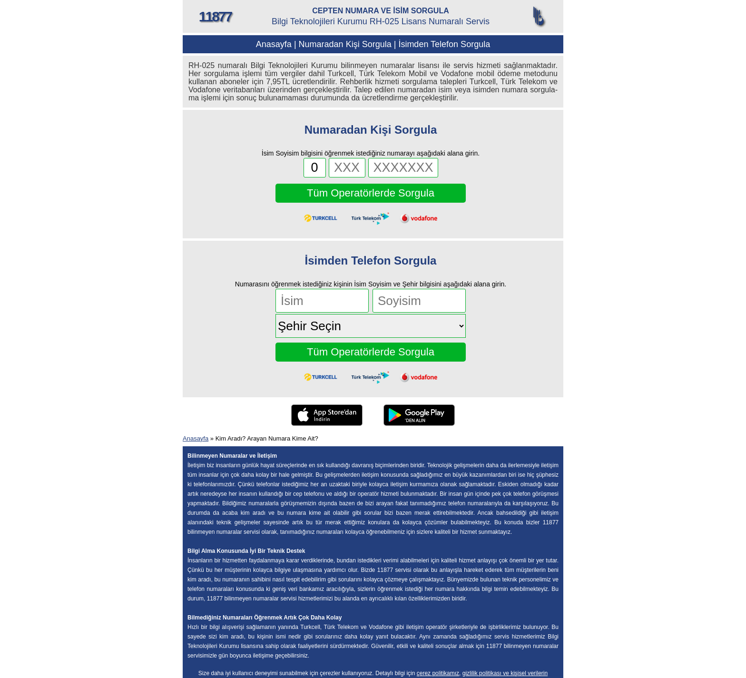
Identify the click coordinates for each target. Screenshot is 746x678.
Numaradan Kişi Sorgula (345, 44)
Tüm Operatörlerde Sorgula (370, 193)
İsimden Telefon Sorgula (444, 44)
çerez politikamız (438, 673)
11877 (215, 16)
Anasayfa (274, 44)
